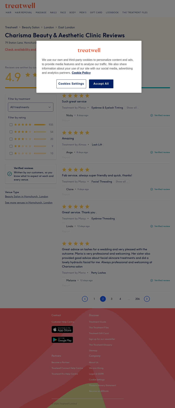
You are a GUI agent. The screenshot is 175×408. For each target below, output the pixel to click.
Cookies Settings (71, 83)
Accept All (101, 83)
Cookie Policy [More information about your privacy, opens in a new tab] (81, 72)
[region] (88, 67)
